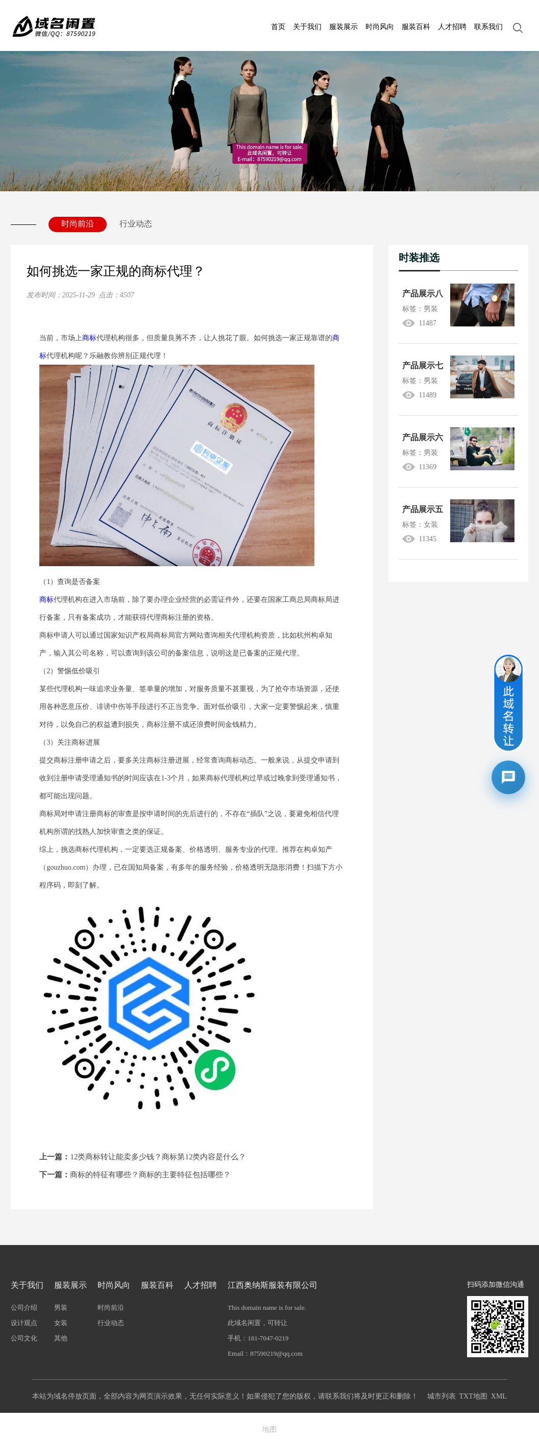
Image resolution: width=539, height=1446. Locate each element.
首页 (278, 27)
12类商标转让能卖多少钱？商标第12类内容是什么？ (142, 1157)
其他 (60, 1338)
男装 (60, 1307)
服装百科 (416, 27)
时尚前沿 (77, 223)
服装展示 (343, 27)
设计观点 (24, 1323)
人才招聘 (452, 27)
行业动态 (135, 223)
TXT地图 (473, 1396)
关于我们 (307, 27)
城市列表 (441, 1396)
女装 (60, 1323)
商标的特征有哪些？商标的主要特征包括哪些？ (135, 1175)
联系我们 (488, 27)
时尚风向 (379, 27)
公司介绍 (24, 1307)
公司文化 (24, 1338)
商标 (89, 338)
